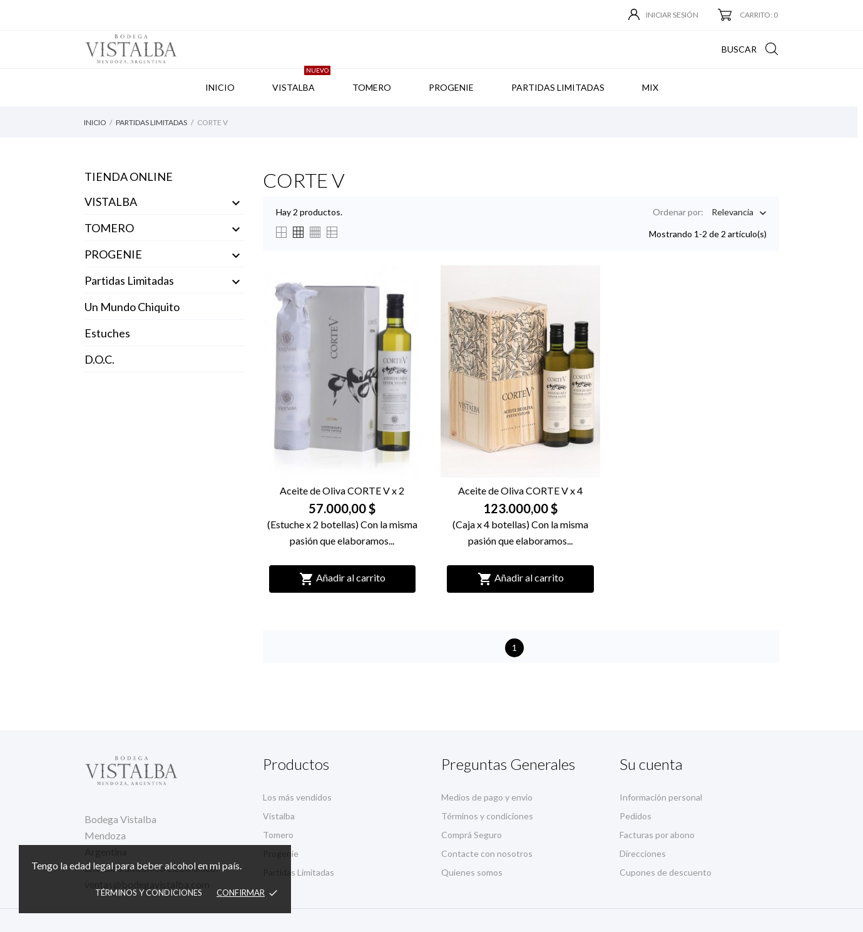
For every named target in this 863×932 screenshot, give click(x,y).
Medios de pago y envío (487, 797)
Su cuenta (651, 764)
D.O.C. (99, 359)
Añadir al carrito (342, 578)
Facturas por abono (657, 834)
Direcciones (643, 853)
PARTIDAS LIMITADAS (558, 87)
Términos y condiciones (148, 893)
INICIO (220, 87)
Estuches (107, 333)
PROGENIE (451, 87)
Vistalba (279, 816)
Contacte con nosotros (487, 853)
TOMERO (371, 87)
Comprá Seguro (471, 834)
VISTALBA (301, 81)
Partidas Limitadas (129, 280)
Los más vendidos (297, 797)
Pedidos (635, 816)
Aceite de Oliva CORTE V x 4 (520, 490)
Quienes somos (472, 872)
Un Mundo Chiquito (132, 307)
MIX (650, 87)
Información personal (661, 797)
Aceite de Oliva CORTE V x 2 (342, 490)
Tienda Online (128, 176)
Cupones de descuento (666, 872)
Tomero (278, 834)
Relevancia (732, 213)
